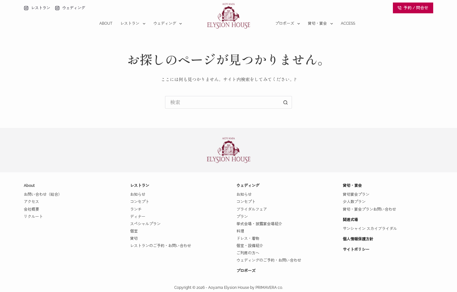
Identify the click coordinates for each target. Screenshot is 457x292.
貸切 (134, 238)
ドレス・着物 (247, 238)
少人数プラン (354, 202)
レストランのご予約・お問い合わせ (160, 246)
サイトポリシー (356, 249)
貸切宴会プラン (356, 194)
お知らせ (137, 194)
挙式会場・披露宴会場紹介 (259, 224)
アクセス (31, 202)
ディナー (137, 216)
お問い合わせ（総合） (43, 194)
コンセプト (139, 202)
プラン (242, 216)
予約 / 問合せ (413, 7)
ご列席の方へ (247, 253)
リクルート (33, 216)
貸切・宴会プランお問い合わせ (369, 209)
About (105, 23)
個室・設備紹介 (249, 246)
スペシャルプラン (145, 224)
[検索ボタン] (285, 102)
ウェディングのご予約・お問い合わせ (268, 260)
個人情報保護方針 (358, 239)
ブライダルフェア (251, 209)
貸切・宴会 (321, 24)
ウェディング (168, 24)
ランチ (136, 209)
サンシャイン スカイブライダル (370, 228)
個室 (134, 231)
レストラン (134, 24)
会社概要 (31, 209)
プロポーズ (288, 24)
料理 (240, 231)
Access (348, 23)
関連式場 (350, 220)
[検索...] (222, 102)
